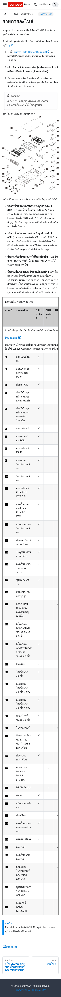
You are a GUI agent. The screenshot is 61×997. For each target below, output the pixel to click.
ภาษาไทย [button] (41, 4)
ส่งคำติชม (9, 947)
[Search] (55, 4)
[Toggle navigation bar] (4, 4)
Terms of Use (39, 990)
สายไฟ (8, 923)
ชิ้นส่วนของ (13, 337)
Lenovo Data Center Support (30, 52)
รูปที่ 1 (12, 45)
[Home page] (5, 14)
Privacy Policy (22, 990)
